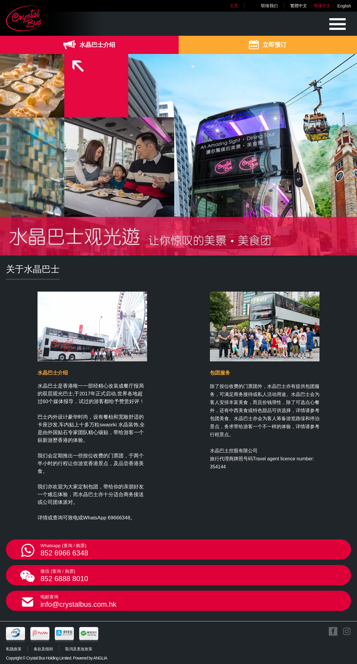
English (344, 6)
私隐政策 (13, 649)
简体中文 (322, 5)
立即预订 (274, 44)
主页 (234, 5)
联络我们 (269, 5)
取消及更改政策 (78, 649)
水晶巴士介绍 (97, 44)
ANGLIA (100, 658)
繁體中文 (298, 5)
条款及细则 (43, 649)
